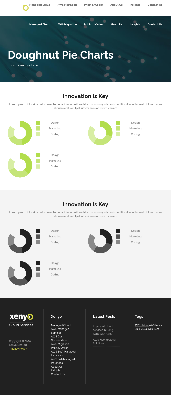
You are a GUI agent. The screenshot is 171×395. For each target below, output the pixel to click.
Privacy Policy (18, 348)
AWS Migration (60, 344)
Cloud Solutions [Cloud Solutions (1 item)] (150, 329)
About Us (56, 366)
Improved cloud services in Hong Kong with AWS (103, 330)
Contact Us (58, 374)
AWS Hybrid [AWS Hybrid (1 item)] (142, 325)
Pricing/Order (59, 347)
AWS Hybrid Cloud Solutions (104, 341)
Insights (55, 370)
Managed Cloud (60, 325)
